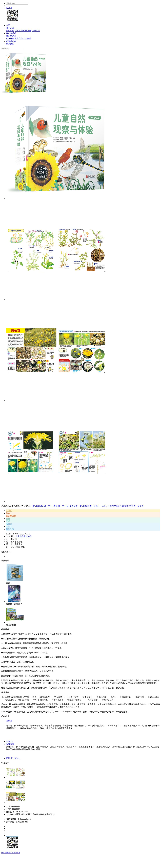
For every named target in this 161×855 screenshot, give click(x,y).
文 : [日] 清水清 (39, 506)
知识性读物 (11, 516)
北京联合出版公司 (24, 536)
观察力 (9, 524)
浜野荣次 (10, 744)
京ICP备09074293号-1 (10, 852)
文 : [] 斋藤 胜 (54, 506)
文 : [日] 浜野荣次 (70, 506)
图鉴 (8, 521)
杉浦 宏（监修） (13, 758)
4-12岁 (9, 511)
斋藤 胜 (9, 741)
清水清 (9, 721)
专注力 (9, 526)
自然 (8, 518)
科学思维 (10, 529)
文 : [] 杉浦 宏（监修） (90, 506)
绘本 (8, 513)
